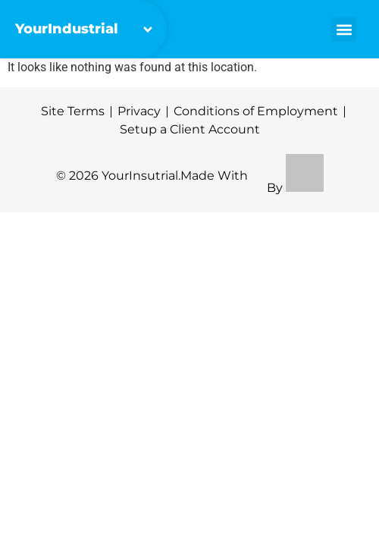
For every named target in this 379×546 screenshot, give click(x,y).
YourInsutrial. (141, 175)
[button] (343, 29)
